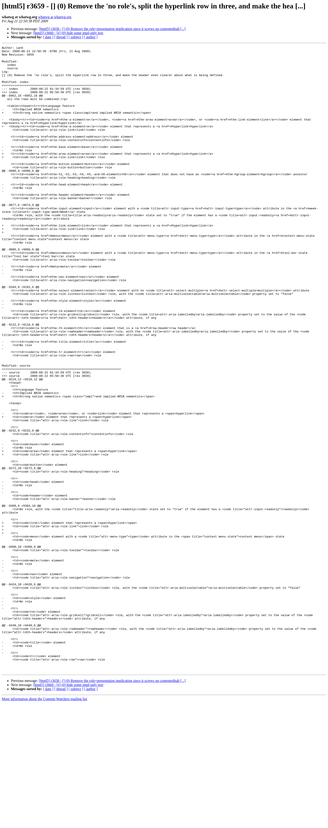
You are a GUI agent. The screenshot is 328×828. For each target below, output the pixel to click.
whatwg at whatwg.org (54, 17)
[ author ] (91, 37)
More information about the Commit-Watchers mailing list (44, 824)
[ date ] (48, 37)
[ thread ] (61, 37)
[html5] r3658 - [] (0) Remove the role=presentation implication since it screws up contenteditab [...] (112, 29)
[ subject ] (76, 37)
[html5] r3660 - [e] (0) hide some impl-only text (68, 33)
